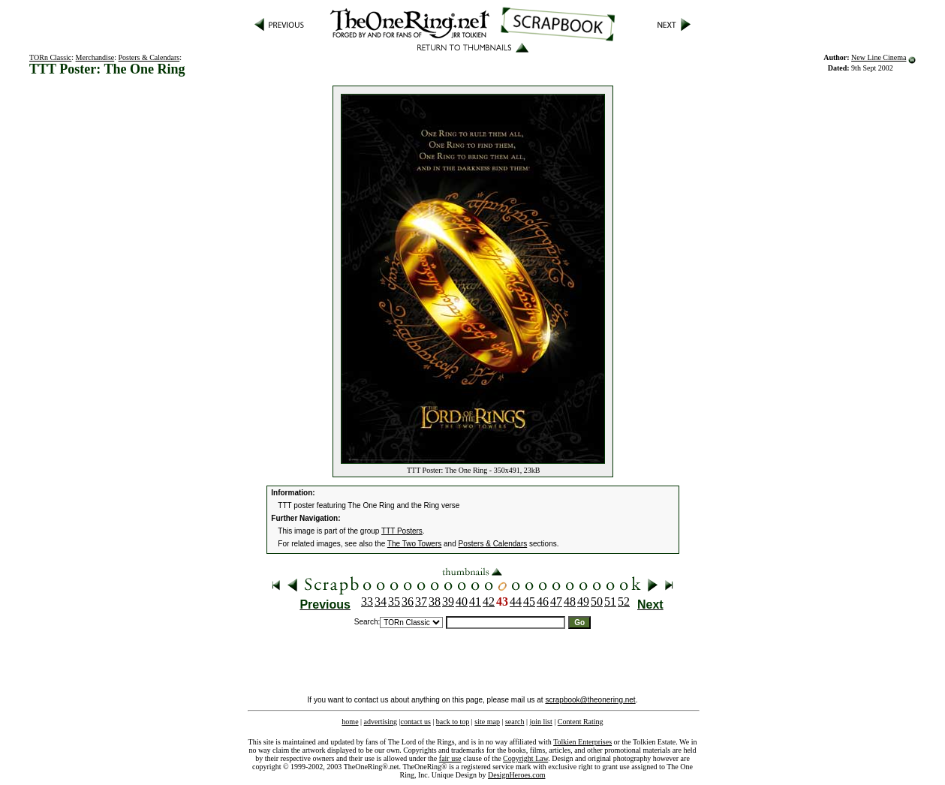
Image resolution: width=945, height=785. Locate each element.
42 (489, 601)
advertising (380, 721)
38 (435, 601)
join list (540, 721)
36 (408, 601)
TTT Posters (402, 531)
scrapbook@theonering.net (590, 700)
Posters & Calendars (149, 57)
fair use (450, 758)
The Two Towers (414, 544)
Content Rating (580, 721)
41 (475, 601)
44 (516, 601)
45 (529, 601)
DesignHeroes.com (516, 775)
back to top (452, 721)
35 (394, 601)
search (515, 721)
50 (597, 601)
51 (610, 601)
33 (367, 601)
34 (381, 601)
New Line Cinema (878, 57)
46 (543, 601)
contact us (416, 721)
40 (462, 601)
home (350, 721)
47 (556, 601)
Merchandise (95, 57)
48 (570, 601)
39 (448, 601)
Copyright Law (525, 758)
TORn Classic (50, 57)
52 (624, 601)
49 (583, 601)
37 (421, 601)
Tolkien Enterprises (582, 742)
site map (487, 721)
